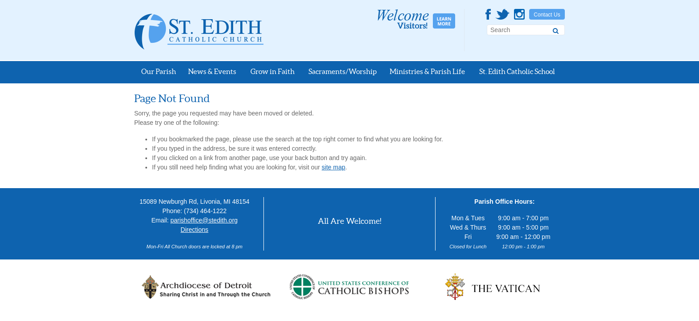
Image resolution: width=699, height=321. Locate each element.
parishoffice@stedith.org (204, 220)
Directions (194, 229)
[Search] (555, 29)
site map (333, 167)
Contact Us (547, 15)
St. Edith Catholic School (517, 71)
